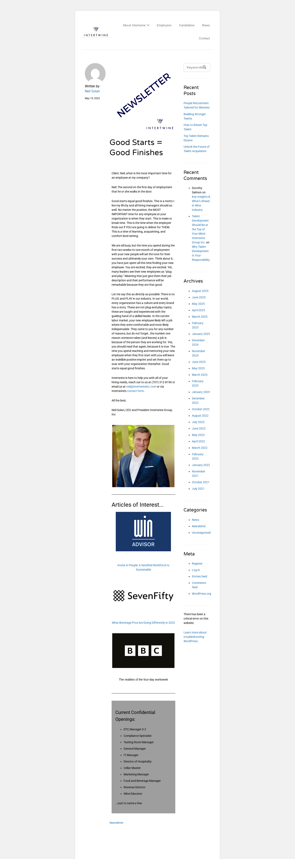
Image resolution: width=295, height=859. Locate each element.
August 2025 (200, 291)
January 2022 (201, 465)
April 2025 (198, 310)
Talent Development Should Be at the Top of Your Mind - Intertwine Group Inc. (200, 229)
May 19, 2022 (92, 98)
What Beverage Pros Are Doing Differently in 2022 (143, 622)
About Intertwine (134, 25)
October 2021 (201, 482)
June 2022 (199, 428)
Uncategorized (201, 532)
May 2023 (198, 368)
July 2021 (198, 488)
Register (197, 563)
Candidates (187, 25)
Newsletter (116, 822)
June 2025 (199, 297)
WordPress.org (201, 593)
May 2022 (198, 435)
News (206, 25)
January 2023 (201, 392)
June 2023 (199, 362)
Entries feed (199, 576)
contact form (135, 391)
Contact (204, 38)
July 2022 (198, 422)
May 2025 (198, 303)
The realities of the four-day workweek (143, 679)
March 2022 (199, 447)
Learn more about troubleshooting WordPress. (195, 637)
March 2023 (199, 374)
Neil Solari (92, 91)
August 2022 (200, 415)
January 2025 (201, 334)
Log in (196, 570)
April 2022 (198, 441)
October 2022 (201, 409)
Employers (164, 25)
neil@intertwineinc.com (141, 386)
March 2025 (199, 316)
